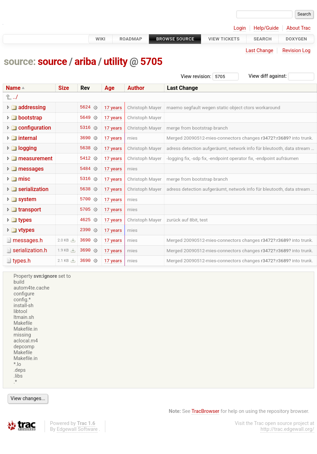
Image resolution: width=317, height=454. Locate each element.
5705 (151, 61)
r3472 (267, 138)
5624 (85, 107)
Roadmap (130, 38)
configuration (34, 127)
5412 (85, 158)
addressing (32, 107)
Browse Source (175, 38)
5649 (85, 117)
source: (20, 61)
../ (15, 97)
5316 (85, 128)
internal (27, 138)
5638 (85, 148)
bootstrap (30, 117)
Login (239, 28)
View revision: (196, 76)
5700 (85, 199)
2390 (85, 230)
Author (135, 88)
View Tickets (223, 38)
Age (110, 88)
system (27, 199)
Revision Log (296, 51)
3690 (85, 138)
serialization (33, 189)
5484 (85, 168)
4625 (85, 220)
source (52, 61)
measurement (35, 158)
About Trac (299, 28)
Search (262, 38)
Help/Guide (266, 28)
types (25, 220)
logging (27, 148)
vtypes (26, 230)
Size (63, 88)
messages (31, 168)
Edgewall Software (77, 429)
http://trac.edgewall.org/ (287, 429)
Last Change (259, 51)
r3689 (283, 138)
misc (24, 179)
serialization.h (30, 250)
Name (13, 88)
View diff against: (281, 76)
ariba (85, 61)
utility (115, 61)
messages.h (28, 240)
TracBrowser (206, 411)
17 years (113, 107)
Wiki (101, 38)
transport (29, 209)
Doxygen (296, 38)
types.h (22, 260)
